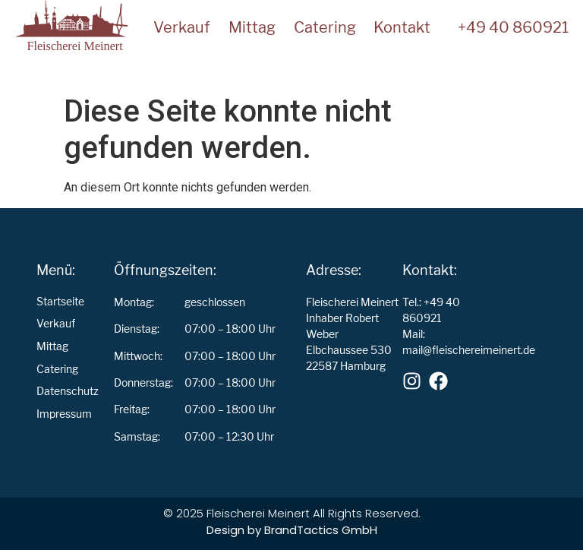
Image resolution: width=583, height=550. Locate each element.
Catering (325, 27)
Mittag (252, 27)
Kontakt (401, 27)
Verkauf (181, 27)
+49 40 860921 (513, 27)
